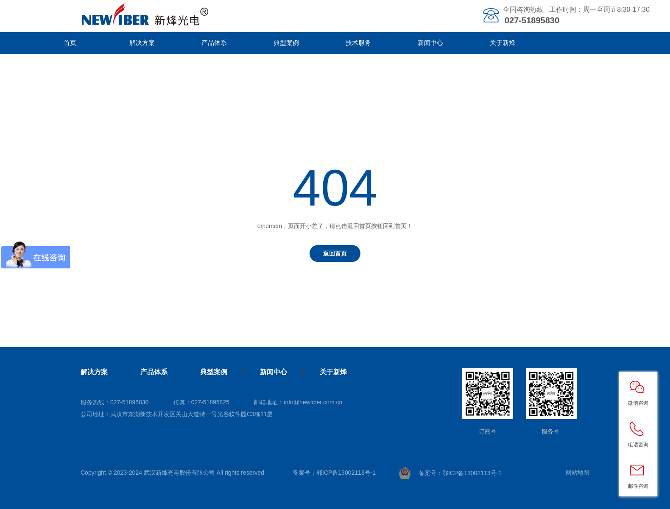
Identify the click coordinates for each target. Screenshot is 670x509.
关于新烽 (502, 42)
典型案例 (286, 42)
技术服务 (358, 42)
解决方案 (142, 42)
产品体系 (214, 42)
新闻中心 (430, 42)
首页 (70, 42)
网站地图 (577, 472)
